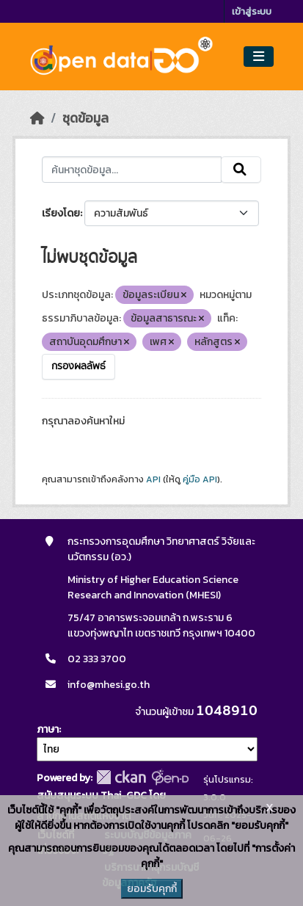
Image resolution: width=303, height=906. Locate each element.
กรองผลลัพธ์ (78, 366)
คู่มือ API (200, 479)
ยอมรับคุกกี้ (152, 888)
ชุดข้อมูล (85, 118)
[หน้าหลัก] (37, 118)
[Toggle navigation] (259, 57)
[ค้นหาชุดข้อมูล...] (132, 169)
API (153, 479)
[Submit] (241, 169)
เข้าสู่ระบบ (251, 11)
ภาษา (48, 729)
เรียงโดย (61, 213)
